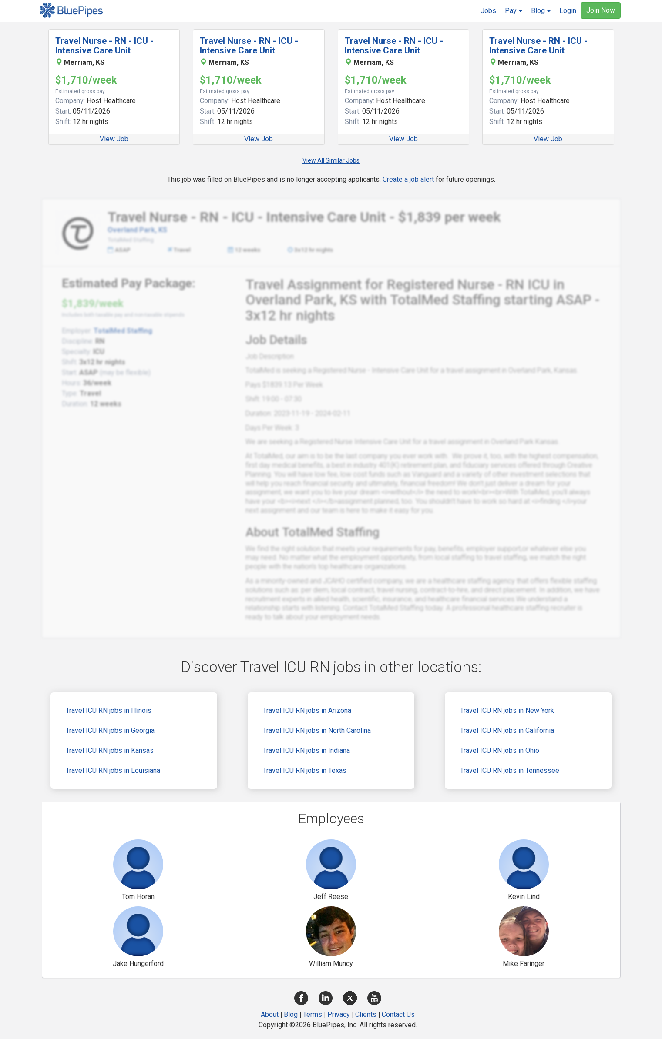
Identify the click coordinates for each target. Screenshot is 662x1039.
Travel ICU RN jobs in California (507, 730)
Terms (312, 1014)
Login (567, 11)
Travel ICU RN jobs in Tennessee (509, 770)
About (270, 1014)
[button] (514, 11)
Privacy (338, 1014)
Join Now (600, 10)
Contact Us (398, 1014)
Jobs (488, 11)
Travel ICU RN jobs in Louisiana (113, 770)
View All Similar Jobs (331, 160)
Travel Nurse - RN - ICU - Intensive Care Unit (104, 46)
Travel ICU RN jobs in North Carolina (317, 730)
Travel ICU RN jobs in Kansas (110, 750)
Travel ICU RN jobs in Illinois (108, 710)
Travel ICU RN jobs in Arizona (307, 710)
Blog (291, 1014)
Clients (365, 1014)
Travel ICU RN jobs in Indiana (306, 750)
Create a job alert (408, 179)
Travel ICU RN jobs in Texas (304, 770)
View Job (114, 139)
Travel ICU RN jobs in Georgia (110, 730)
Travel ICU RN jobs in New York (507, 710)
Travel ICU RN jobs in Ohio (499, 750)
